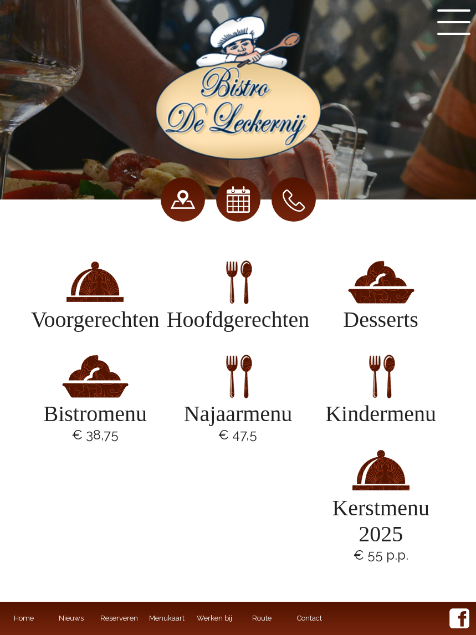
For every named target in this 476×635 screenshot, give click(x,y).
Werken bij (214, 618)
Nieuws (71, 618)
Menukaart (167, 618)
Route (262, 618)
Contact (309, 618)
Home (24, 618)
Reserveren (119, 618)
